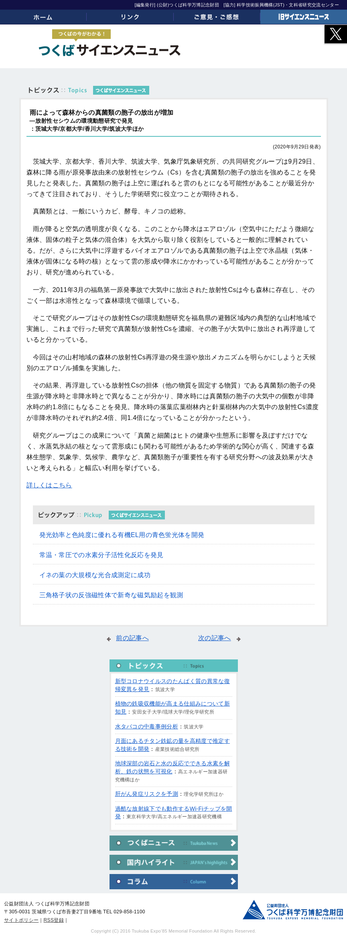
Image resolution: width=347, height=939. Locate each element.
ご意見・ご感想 (217, 17)
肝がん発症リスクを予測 (147, 794)
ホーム (43, 17)
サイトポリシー (21, 920)
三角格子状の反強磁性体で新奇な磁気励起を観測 (111, 595)
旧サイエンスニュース (303, 17)
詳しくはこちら (49, 485)
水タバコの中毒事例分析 (147, 726)
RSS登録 (54, 920)
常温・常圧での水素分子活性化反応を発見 (101, 555)
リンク (130, 17)
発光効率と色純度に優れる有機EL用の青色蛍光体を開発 (122, 534)
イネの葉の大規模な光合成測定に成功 (94, 575)
